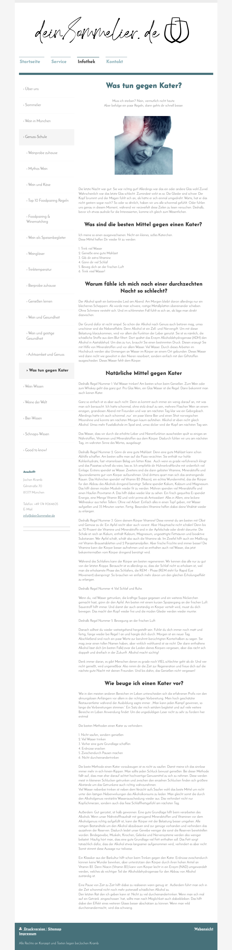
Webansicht (203, 929)
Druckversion (32, 929)
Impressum (27, 934)
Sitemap (54, 929)
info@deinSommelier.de (39, 516)
